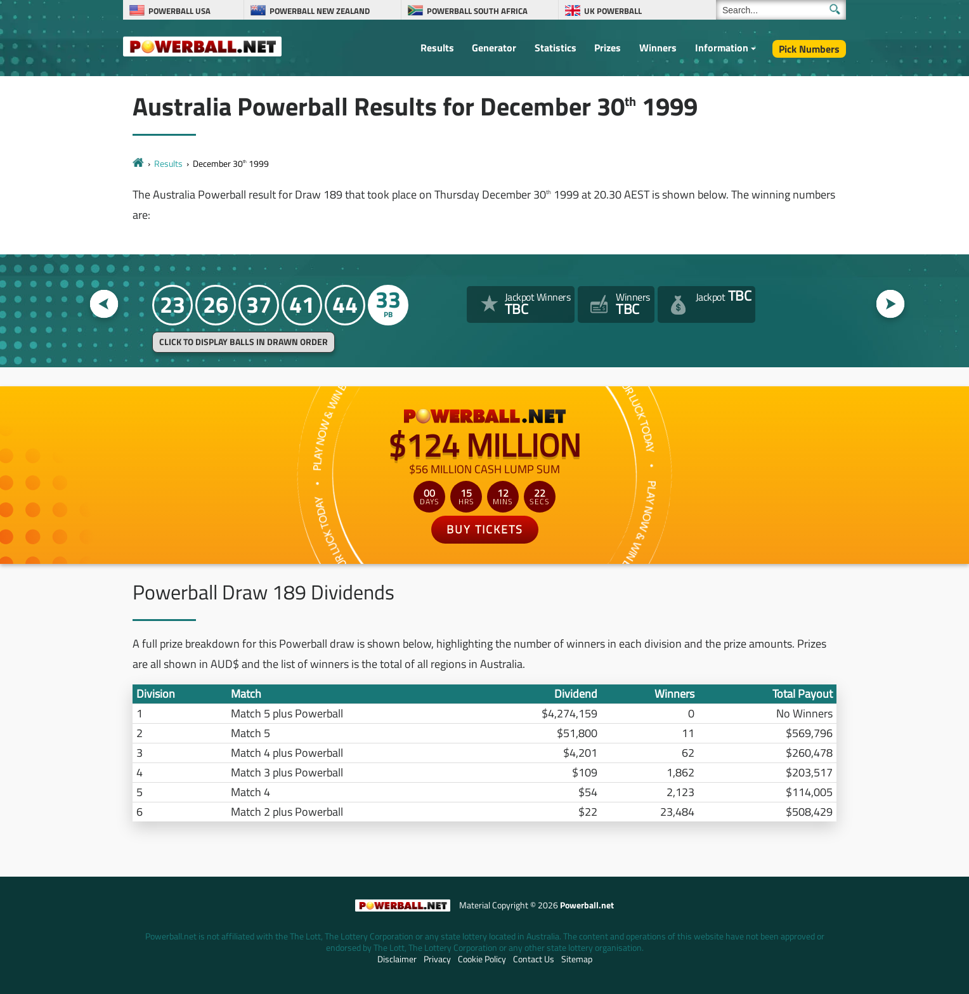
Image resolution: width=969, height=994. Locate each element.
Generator (494, 47)
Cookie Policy (482, 959)
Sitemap (576, 959)
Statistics (555, 47)
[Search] (781, 10)
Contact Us (533, 959)
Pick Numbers (809, 48)
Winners (658, 47)
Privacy (437, 959)
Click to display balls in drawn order (243, 342)
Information (721, 47)
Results (437, 47)
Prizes (607, 47)
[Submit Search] (835, 9)
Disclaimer (397, 959)
